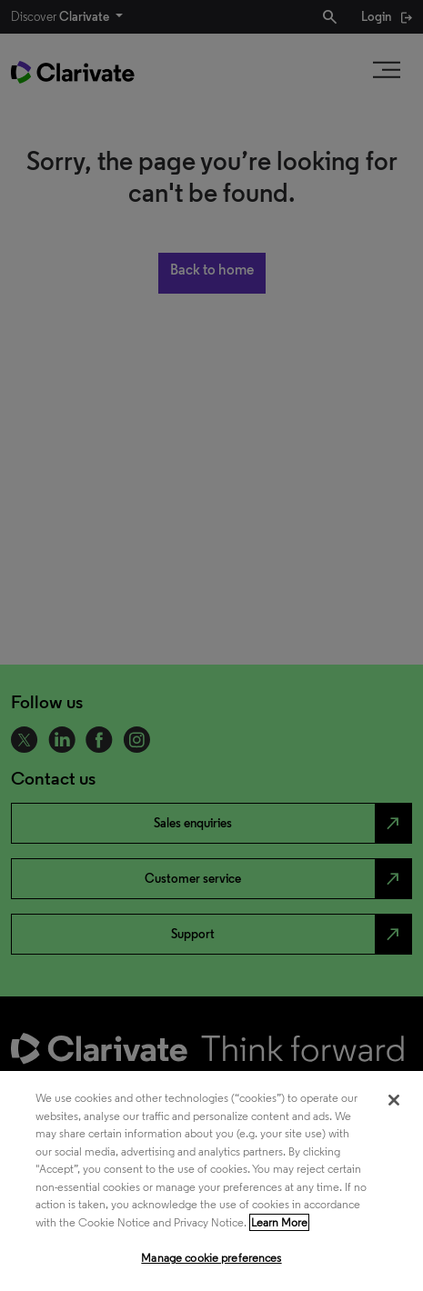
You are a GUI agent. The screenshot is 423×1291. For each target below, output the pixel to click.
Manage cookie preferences (211, 1258)
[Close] (394, 1100)
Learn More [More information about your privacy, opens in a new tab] (279, 1222)
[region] (211, 1181)
